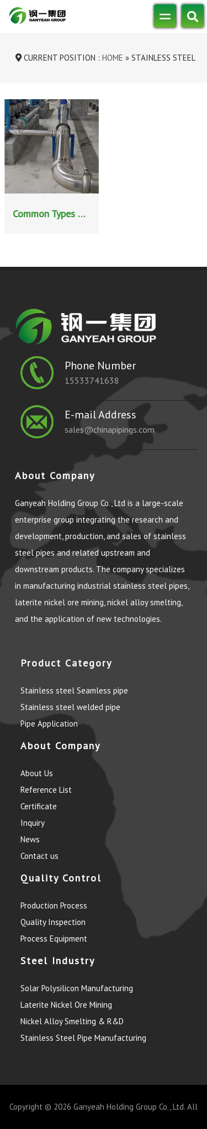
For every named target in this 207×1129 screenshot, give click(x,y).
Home (111, 57)
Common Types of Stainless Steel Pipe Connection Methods (53, 213)
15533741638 (92, 380)
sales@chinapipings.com (110, 429)
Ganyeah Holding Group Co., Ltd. (129, 1106)
